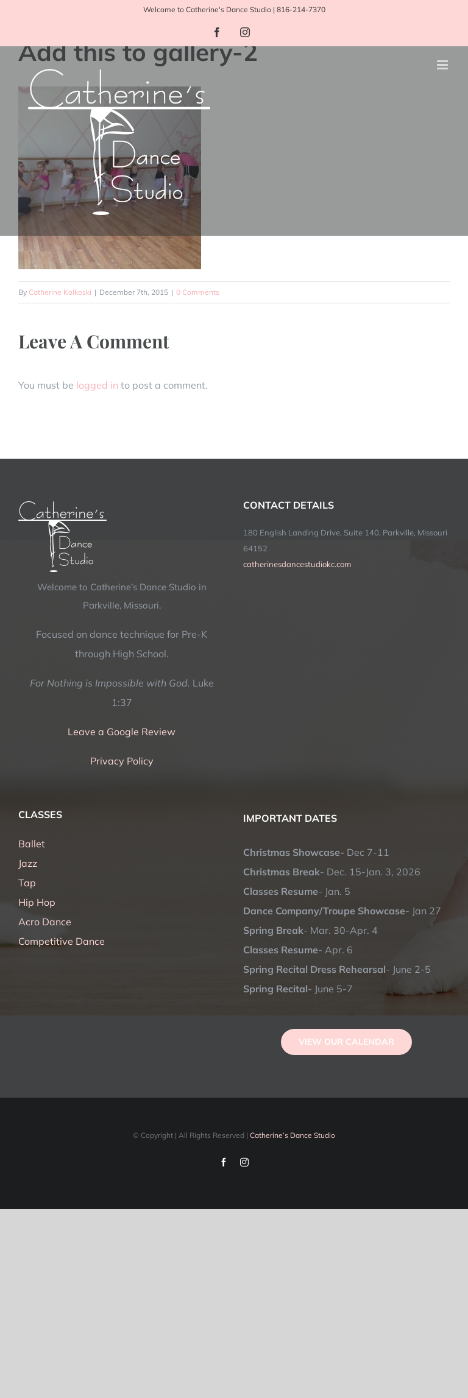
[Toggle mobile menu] (443, 64)
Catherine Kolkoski (60, 292)
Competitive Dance (61, 941)
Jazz (27, 863)
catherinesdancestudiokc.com (297, 564)
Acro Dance (44, 922)
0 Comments (197, 292)
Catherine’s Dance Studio (292, 1135)
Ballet (31, 844)
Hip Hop (36, 902)
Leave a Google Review (122, 731)
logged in (97, 385)
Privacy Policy (122, 761)
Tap (27, 883)
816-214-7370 (301, 9)
